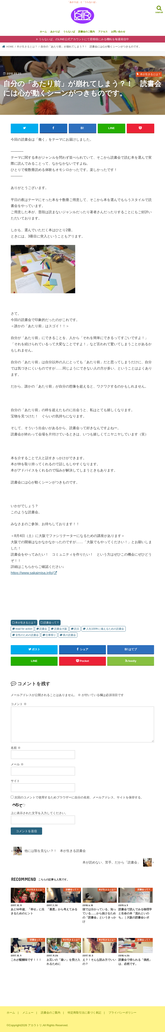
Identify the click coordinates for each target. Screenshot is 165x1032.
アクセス (103, 31)
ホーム (43, 31)
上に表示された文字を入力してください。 (39, 813)
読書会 (43, 628)
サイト (15, 781)
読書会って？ (51, 622)
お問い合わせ (118, 31)
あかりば (55, 31)
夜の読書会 (69, 635)
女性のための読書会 (27, 635)
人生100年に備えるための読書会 (105, 628)
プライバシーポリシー (122, 1012)
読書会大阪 (60, 628)
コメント (19, 704)
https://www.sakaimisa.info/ (32, 573)
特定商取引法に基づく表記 (84, 1012)
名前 (16, 747)
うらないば (69, 31)
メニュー (28, 1012)
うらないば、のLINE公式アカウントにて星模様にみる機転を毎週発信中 (84, 39)
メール (17, 764)
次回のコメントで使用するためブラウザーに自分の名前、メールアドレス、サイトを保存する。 (79, 797)
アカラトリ (35, 1025)
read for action (23, 628)
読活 (76, 628)
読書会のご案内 (86, 31)
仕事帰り (51, 635)
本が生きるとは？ (25, 622)
